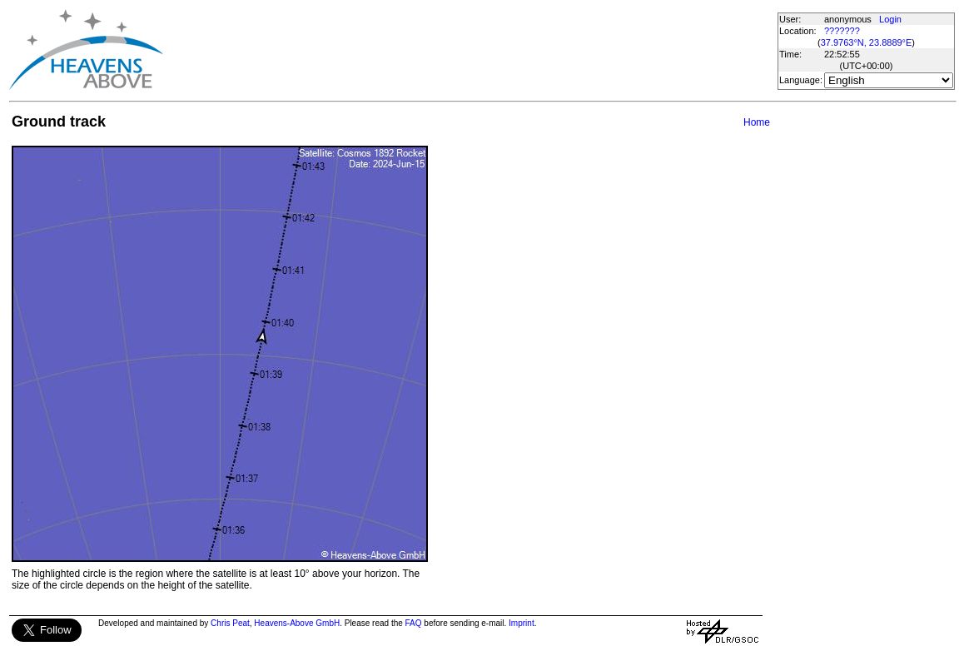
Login (890, 19)
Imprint (521, 623)
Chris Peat (230, 623)
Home (756, 122)
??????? (842, 31)
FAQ (413, 623)
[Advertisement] (469, 49)
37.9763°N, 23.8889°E (866, 42)
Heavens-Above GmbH (297, 623)
